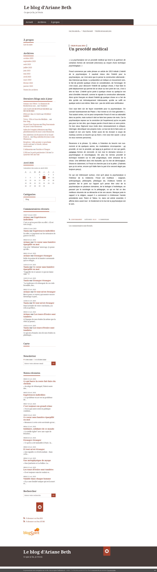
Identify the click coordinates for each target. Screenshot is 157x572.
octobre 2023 (28, 58)
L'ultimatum (28, 149)
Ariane (26, 217)
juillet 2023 (27, 67)
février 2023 (28, 83)
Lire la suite (28, 45)
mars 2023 (27, 80)
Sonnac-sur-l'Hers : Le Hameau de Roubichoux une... (36, 105)
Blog (27, 199)
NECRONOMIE (29, 111)
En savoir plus (111, 570)
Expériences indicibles (34, 218)
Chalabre (43, 106)
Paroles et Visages (43, 149)
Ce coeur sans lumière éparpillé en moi (39, 243)
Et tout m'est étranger (44, 292)
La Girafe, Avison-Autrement (35, 145)
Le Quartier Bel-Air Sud (38, 153)
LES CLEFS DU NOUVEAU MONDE (36, 109)
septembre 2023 (29, 61)
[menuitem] (29, 22)
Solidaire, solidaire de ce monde (38, 429)
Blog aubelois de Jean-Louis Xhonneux (38, 138)
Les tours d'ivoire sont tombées (39, 315)
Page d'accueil (88, 31)
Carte (26, 343)
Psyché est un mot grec (103, 31)
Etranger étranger (43, 255)
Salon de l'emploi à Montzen (34, 130)
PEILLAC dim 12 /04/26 (32, 114)
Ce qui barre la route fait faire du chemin (39, 382)
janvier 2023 (28, 86)
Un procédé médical (88, 48)
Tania (26, 231)
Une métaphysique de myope (37, 460)
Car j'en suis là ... (75, 31)
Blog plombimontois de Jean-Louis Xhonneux (38, 131)
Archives (42, 22)
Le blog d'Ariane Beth (47, 7)
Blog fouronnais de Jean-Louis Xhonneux (39, 125)
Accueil (29, 22)
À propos (55, 22)
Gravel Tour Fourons (31, 124)
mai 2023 (26, 74)
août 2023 (27, 64)
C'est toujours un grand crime (37, 406)
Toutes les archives (30, 90)
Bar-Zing (26, 121)
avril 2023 (27, 77)
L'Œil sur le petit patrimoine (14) (35, 152)
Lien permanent (75, 219)
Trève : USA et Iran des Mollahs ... (36, 119)
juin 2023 (26, 71)
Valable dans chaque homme (37, 478)
